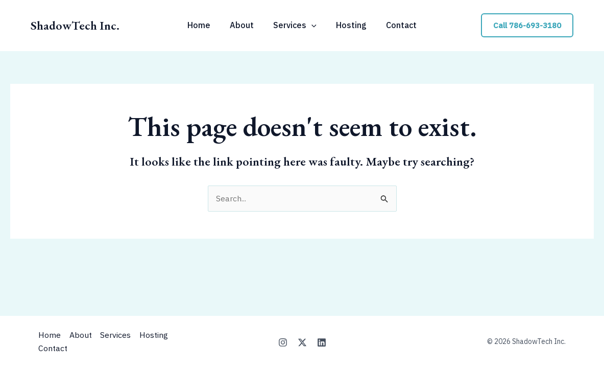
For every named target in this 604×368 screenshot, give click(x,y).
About (82, 335)
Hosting (158, 335)
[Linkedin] (321, 342)
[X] (302, 342)
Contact (52, 348)
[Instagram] (282, 342)
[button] (527, 25)
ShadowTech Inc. (75, 25)
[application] (311, 25)
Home (49, 335)
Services (119, 335)
